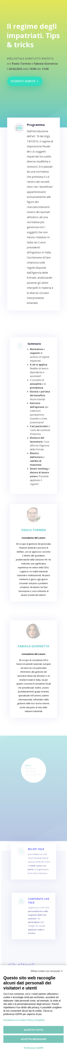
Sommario (34, 352)
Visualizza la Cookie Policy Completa (24, 1020)
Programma (35, 133)
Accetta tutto (33, 1030)
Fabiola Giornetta (33, 650)
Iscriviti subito (23, 80)
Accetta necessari (33, 1039)
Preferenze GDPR (33, 1048)
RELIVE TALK (35, 853)
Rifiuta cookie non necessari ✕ (47, 971)
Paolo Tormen (33, 534)
